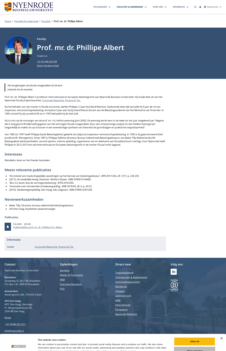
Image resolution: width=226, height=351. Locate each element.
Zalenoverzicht (123, 295)
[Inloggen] (200, 7)
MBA (62, 279)
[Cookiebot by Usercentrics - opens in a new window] (18, 345)
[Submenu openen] (109, 7)
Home (8, 21)
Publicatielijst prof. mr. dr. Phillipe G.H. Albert (37, 227)
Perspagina (121, 309)
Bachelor (65, 270)
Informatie (179, 6)
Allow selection (195, 334)
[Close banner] (222, 322)
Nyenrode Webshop (126, 314)
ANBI (117, 300)
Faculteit (46, 21)
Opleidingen (100, 6)
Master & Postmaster (71, 275)
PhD (62, 288)
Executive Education (71, 284)
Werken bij (121, 286)
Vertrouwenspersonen (127, 282)
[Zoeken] (195, 7)
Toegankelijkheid (124, 272)
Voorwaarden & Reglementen (131, 277)
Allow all (194, 325)
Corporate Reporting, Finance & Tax (61, 100)
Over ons (158, 6)
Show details (151, 345)
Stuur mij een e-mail (48, 65)
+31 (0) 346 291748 (47, 61)
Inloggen (120, 291)
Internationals (123, 305)
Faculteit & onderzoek (130, 6)
